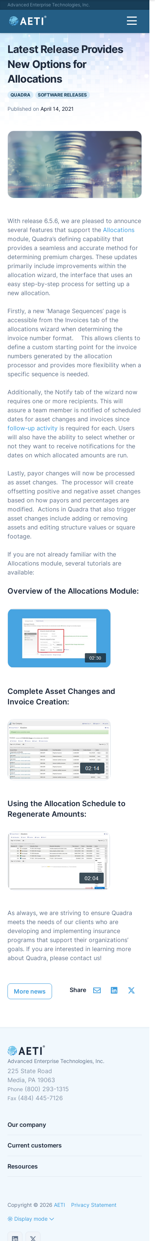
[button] (27, 1218)
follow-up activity (32, 428)
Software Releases (62, 95)
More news (30, 991)
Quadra (20, 95)
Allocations (118, 230)
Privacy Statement (93, 1205)
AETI (59, 1205)
